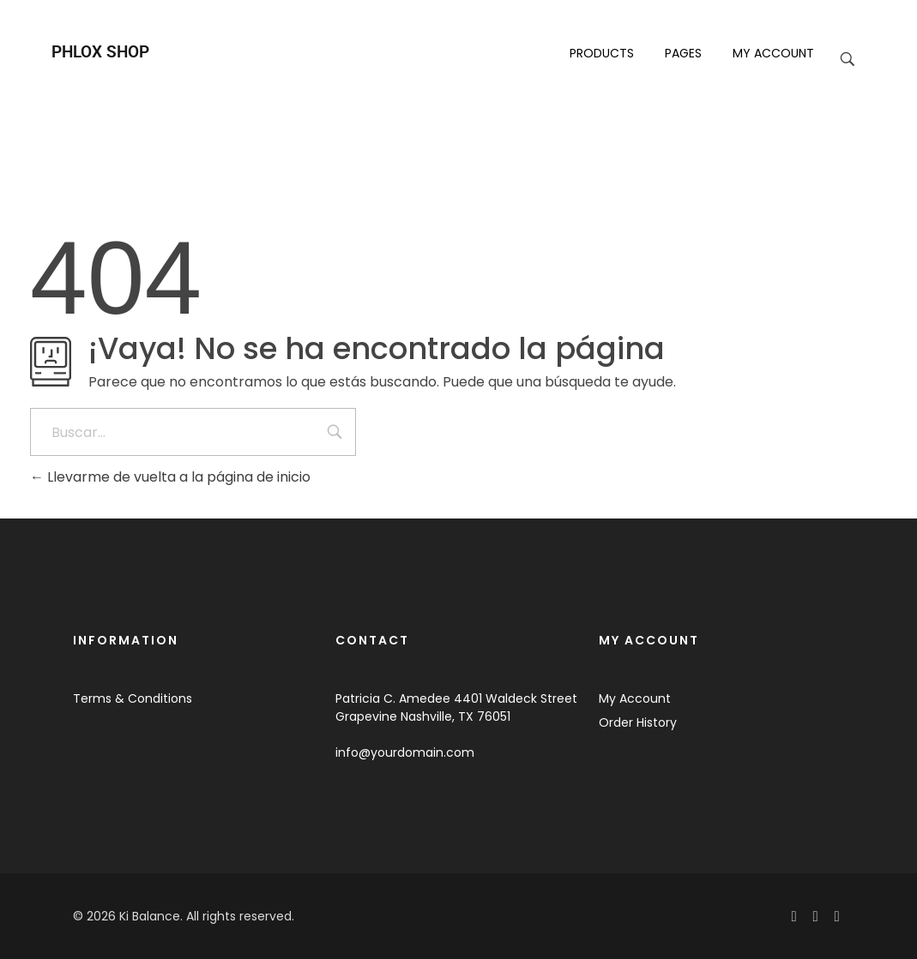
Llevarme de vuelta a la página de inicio (170, 477)
